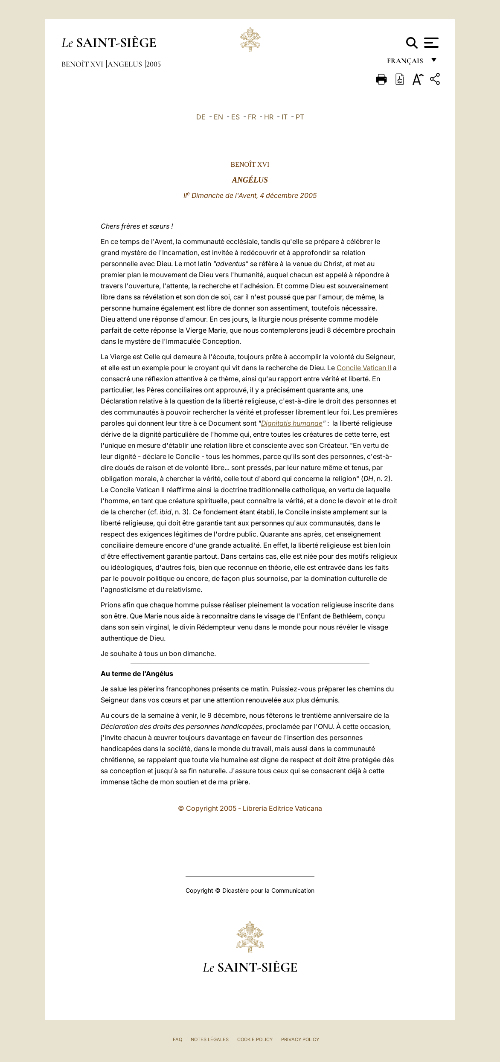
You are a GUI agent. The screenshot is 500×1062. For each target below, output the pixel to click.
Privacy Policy (300, 1039)
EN (218, 117)
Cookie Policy (255, 1039)
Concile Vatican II (364, 367)
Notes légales (210, 1039)
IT (285, 117)
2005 (153, 64)
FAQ (177, 1039)
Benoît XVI (83, 64)
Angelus (126, 64)
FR (252, 117)
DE (201, 117)
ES (235, 117)
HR (268, 117)
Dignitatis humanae (292, 423)
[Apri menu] (430, 42)
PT (300, 117)
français (406, 63)
